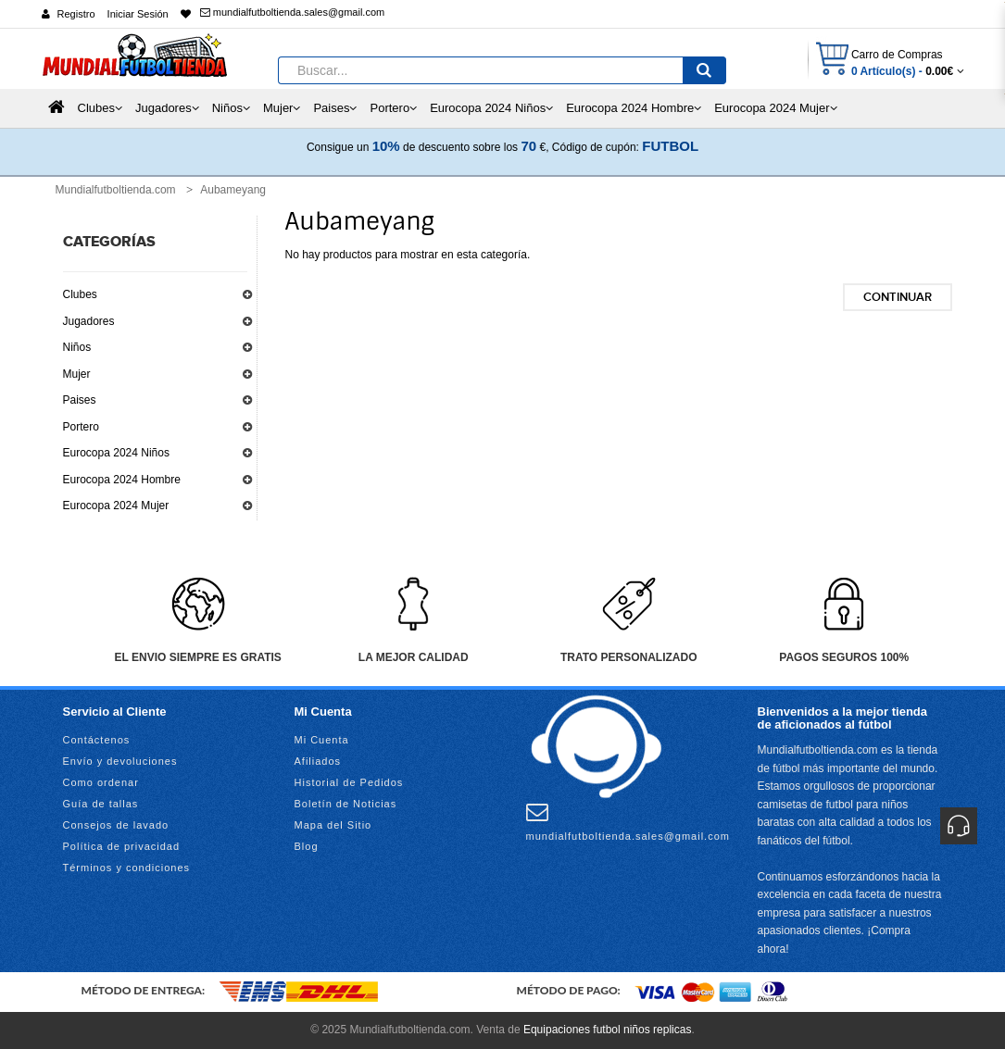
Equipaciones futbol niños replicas (607, 1029)
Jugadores (89, 321)
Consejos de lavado (116, 824)
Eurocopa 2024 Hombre (122, 479)
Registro (76, 13)
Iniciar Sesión (138, 13)
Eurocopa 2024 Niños (116, 452)
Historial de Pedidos (349, 782)
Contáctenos (97, 739)
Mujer (77, 374)
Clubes (80, 294)
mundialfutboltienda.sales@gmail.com (292, 12)
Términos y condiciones (127, 867)
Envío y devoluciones (120, 761)
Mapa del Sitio (333, 824)
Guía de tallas (101, 803)
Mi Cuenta (322, 739)
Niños (77, 347)
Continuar (897, 297)
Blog (307, 846)
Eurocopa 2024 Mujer (116, 505)
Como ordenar (101, 782)
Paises (79, 399)
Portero (81, 426)
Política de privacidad (122, 846)
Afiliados (318, 761)
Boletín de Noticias (346, 803)
